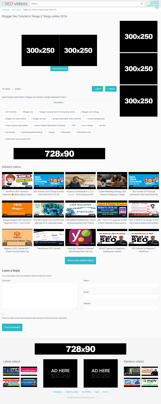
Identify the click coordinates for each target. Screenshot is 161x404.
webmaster (64, 132)
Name (87, 280)
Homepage (5, 10)
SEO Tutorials (16, 10)
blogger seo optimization (15, 118)
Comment (6, 280)
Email (87, 292)
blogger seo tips (38, 118)
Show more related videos (80, 260)
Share (111, 89)
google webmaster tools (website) (66, 118)
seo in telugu (87, 125)
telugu (51, 132)
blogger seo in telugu (89, 112)
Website (87, 303)
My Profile (155, 4)
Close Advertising (59, 68)
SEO (73, 125)
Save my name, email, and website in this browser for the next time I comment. (34, 318)
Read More (59, 102)
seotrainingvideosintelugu (31, 132)
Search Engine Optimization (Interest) (49, 125)
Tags (157, 8)
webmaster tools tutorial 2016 (17, 139)
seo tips (102, 125)
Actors (105, 392)
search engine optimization (16, 125)
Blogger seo (27, 112)
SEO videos (15, 4)
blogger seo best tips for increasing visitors (56, 112)
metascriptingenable (95, 118)
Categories (154, 2)
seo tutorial (9, 132)
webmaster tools (83, 132)
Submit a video (153, 6)
